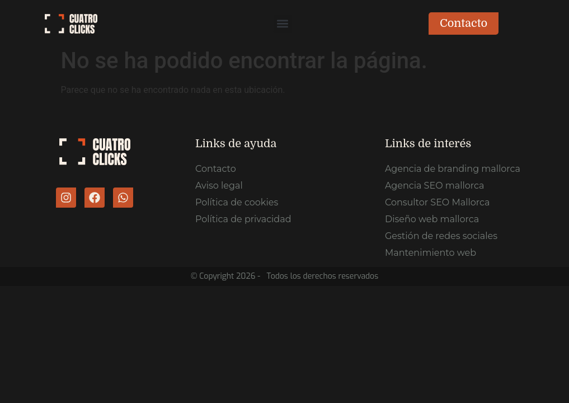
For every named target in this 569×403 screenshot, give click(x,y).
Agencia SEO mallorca (435, 185)
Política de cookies (236, 202)
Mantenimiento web (430, 252)
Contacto (215, 168)
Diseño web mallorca (432, 219)
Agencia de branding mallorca (452, 168)
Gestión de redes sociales (441, 236)
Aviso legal (219, 185)
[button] (283, 24)
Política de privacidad (243, 219)
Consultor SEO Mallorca (437, 202)
